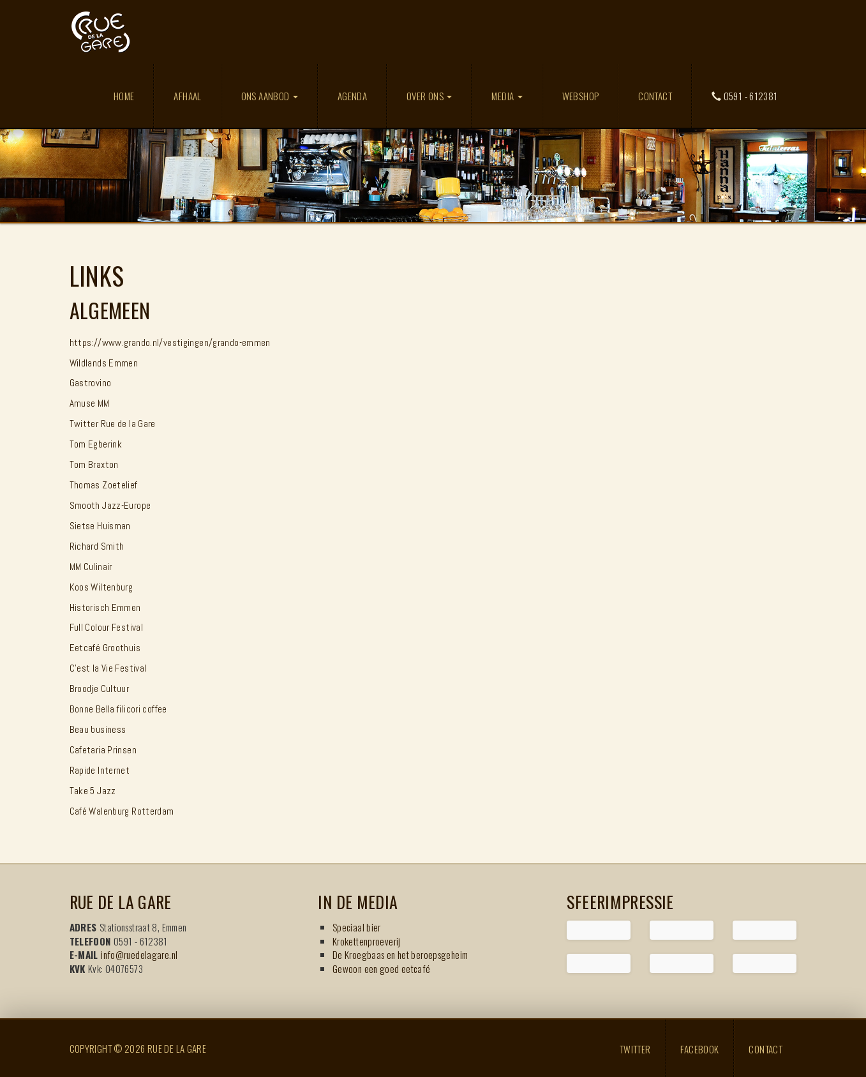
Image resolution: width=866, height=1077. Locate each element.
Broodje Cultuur (100, 688)
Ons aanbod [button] (269, 96)
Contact (655, 96)
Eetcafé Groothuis (105, 648)
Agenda (352, 96)
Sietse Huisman (100, 526)
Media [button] (506, 96)
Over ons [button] (429, 96)
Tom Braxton (94, 464)
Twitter (635, 1048)
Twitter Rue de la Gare (113, 424)
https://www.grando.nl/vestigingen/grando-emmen (170, 342)
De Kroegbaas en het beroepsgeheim (400, 954)
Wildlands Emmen (104, 363)
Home (124, 96)
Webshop (580, 96)
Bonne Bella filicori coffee (118, 709)
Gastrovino (91, 383)
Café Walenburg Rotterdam (122, 811)
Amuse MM (90, 403)
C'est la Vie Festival (108, 668)
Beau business (98, 729)
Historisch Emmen (105, 607)
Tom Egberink (96, 444)
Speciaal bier (356, 927)
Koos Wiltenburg (101, 587)
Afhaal (187, 96)
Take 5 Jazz (93, 791)
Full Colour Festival (107, 627)
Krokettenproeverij (366, 941)
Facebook (699, 1048)
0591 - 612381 (745, 96)
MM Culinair (91, 567)
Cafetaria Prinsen (103, 750)
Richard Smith (97, 546)
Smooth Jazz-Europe (110, 505)
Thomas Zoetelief (104, 485)
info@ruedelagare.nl (139, 954)
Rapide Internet (100, 770)
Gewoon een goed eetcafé (381, 968)
